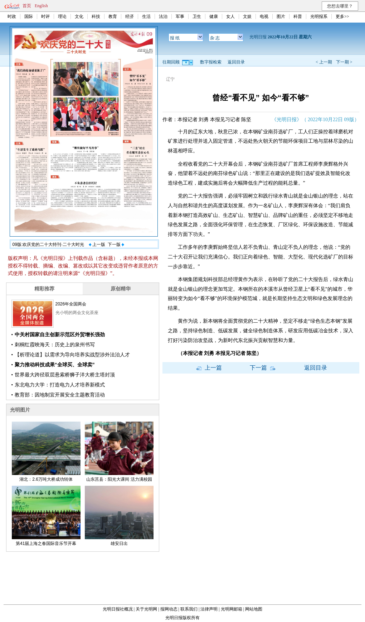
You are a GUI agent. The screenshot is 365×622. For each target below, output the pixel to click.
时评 (45, 16)
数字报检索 (211, 62)
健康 (213, 16)
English (41, 5)
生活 (146, 16)
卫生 (197, 16)
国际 (28, 16)
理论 (62, 16)
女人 (230, 16)
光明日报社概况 (118, 609)
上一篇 (209, 368)
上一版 (97, 244)
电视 (264, 16)
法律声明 (209, 609)
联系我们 (189, 609)
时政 (12, 16)
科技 (96, 16)
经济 (129, 16)
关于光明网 (146, 609)
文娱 (247, 16)
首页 (27, 5)
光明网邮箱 (231, 609)
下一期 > (344, 62)
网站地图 (253, 609)
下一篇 (263, 368)
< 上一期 (324, 62)
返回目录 (236, 62)
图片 (281, 16)
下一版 (116, 244)
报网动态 (168, 609)
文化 (79, 16)
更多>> (342, 16)
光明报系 (318, 16)
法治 (163, 16)
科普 (297, 16)
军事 (180, 16)
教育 (112, 16)
